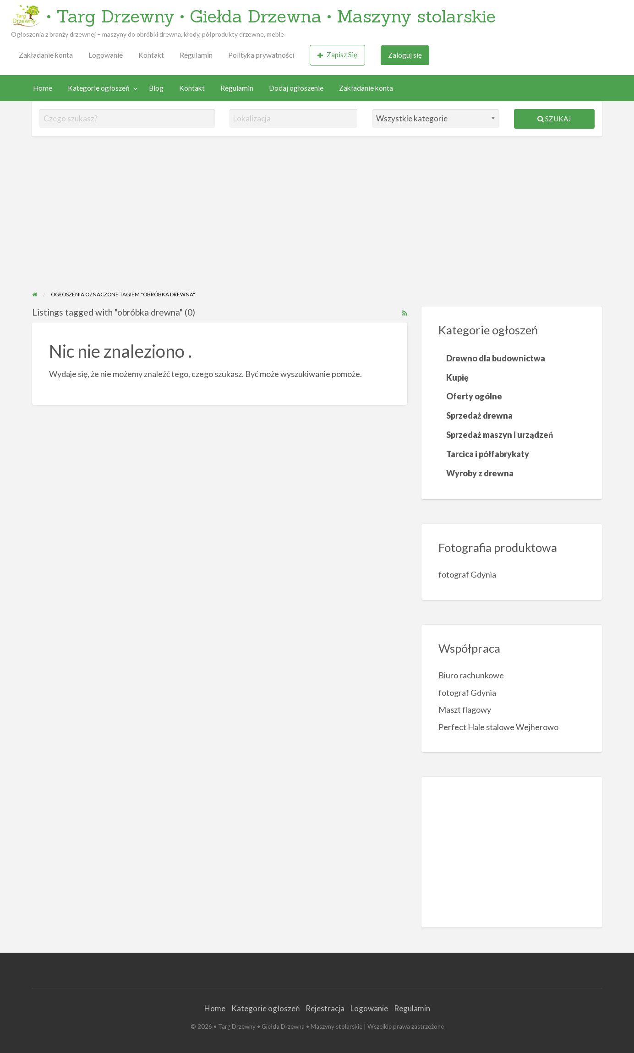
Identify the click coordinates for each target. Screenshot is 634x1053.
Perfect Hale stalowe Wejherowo (498, 727)
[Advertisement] (317, 221)
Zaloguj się (405, 55)
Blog (156, 88)
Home (42, 88)
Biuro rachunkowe (471, 675)
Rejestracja (325, 1008)
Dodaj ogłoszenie (296, 88)
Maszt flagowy (464, 709)
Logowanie (105, 55)
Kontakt (151, 55)
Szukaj (554, 119)
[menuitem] (46, 55)
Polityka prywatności (261, 55)
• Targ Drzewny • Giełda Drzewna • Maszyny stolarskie (271, 16)
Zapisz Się (337, 54)
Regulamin (196, 55)
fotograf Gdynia (467, 574)
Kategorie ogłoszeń (99, 88)
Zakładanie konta (46, 55)
